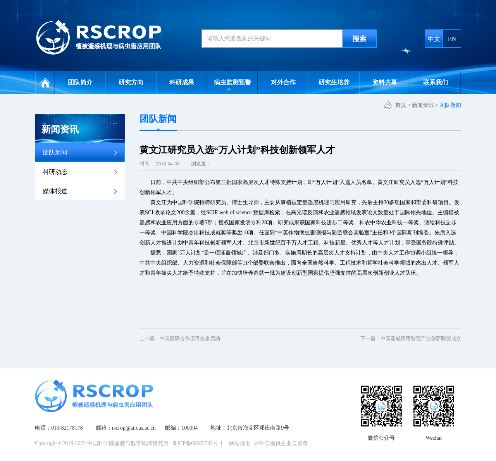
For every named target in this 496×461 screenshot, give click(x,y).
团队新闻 (450, 105)
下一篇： (410, 338)
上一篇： (180, 338)
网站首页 (45, 82)
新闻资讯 (423, 105)
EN (452, 39)
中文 (434, 39)
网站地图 (238, 443)
